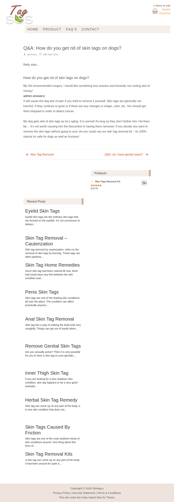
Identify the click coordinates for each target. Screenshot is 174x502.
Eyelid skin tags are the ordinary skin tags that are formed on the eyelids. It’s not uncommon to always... (52, 220)
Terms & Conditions (109, 492)
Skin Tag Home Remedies (52, 265)
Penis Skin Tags (42, 292)
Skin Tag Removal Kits (49, 454)
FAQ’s (71, 29)
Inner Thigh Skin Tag (47, 373)
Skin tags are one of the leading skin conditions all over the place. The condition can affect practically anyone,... (52, 301)
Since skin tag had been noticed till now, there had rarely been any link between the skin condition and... (51, 274)
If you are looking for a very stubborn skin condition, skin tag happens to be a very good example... (51, 382)
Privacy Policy (61, 492)
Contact (90, 29)
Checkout (164, 13)
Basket (166, 9)
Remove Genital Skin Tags (53, 346)
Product (52, 29)
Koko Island (88, 497)
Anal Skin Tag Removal (49, 319)
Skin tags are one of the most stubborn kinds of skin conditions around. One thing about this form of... (52, 442)
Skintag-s (98, 488)
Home (33, 29)
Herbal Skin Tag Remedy (51, 400)
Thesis (110, 497)
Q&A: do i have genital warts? (124, 154)
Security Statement (83, 492)
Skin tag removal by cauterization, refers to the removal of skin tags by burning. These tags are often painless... (52, 253)
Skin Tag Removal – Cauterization (46, 240)
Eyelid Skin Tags (42, 211)
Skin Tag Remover (42, 154)
